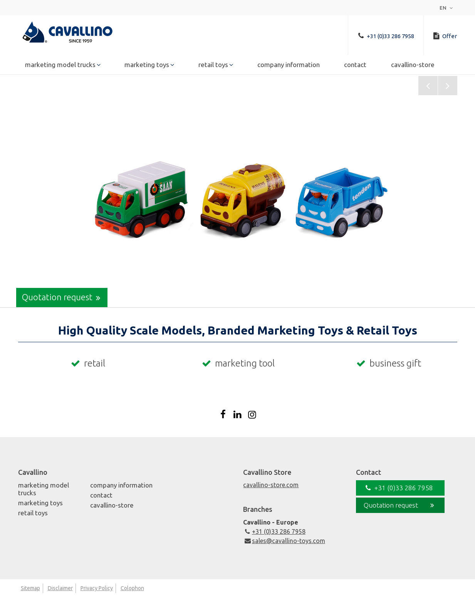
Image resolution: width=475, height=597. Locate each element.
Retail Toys (213, 66)
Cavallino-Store (413, 66)
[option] (237, 191)
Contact (355, 66)
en (447, 7)
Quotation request (63, 298)
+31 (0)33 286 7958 (274, 531)
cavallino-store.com (271, 484)
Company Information (288, 66)
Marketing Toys (146, 66)
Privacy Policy (97, 588)
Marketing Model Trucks (60, 66)
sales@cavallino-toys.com (284, 540)
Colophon (132, 588)
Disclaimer (60, 588)
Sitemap (30, 588)
